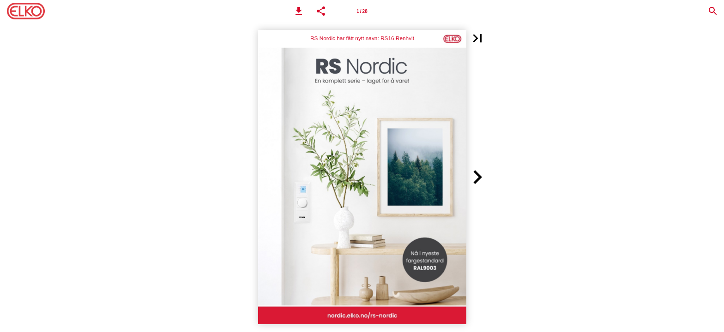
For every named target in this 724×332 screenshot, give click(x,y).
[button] (299, 11)
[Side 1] (362, 11)
